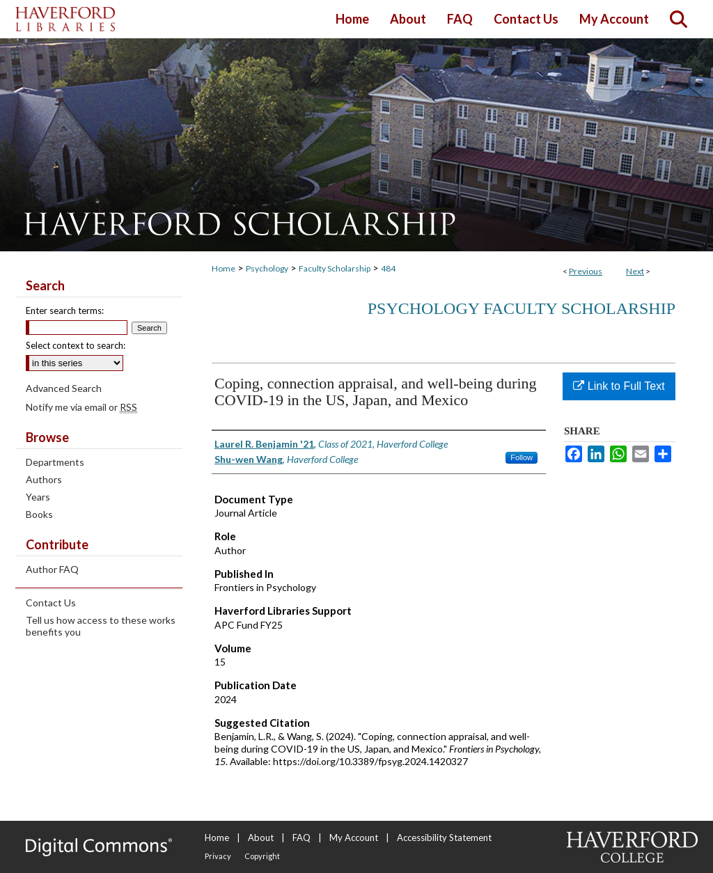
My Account (353, 837)
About (261, 837)
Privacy (218, 855)
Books (39, 514)
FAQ (301, 837)
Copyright (262, 855)
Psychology (267, 268)
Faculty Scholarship (334, 268)
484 (388, 268)
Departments (55, 462)
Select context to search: (75, 345)
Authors (44, 479)
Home (223, 268)
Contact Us (51, 602)
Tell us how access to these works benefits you (100, 626)
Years (38, 497)
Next (635, 271)
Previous (585, 271)
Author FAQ (52, 569)
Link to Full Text (618, 386)
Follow (521, 457)
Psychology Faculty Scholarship (521, 308)
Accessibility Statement (444, 837)
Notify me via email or (81, 407)
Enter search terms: (65, 310)
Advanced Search (64, 388)
